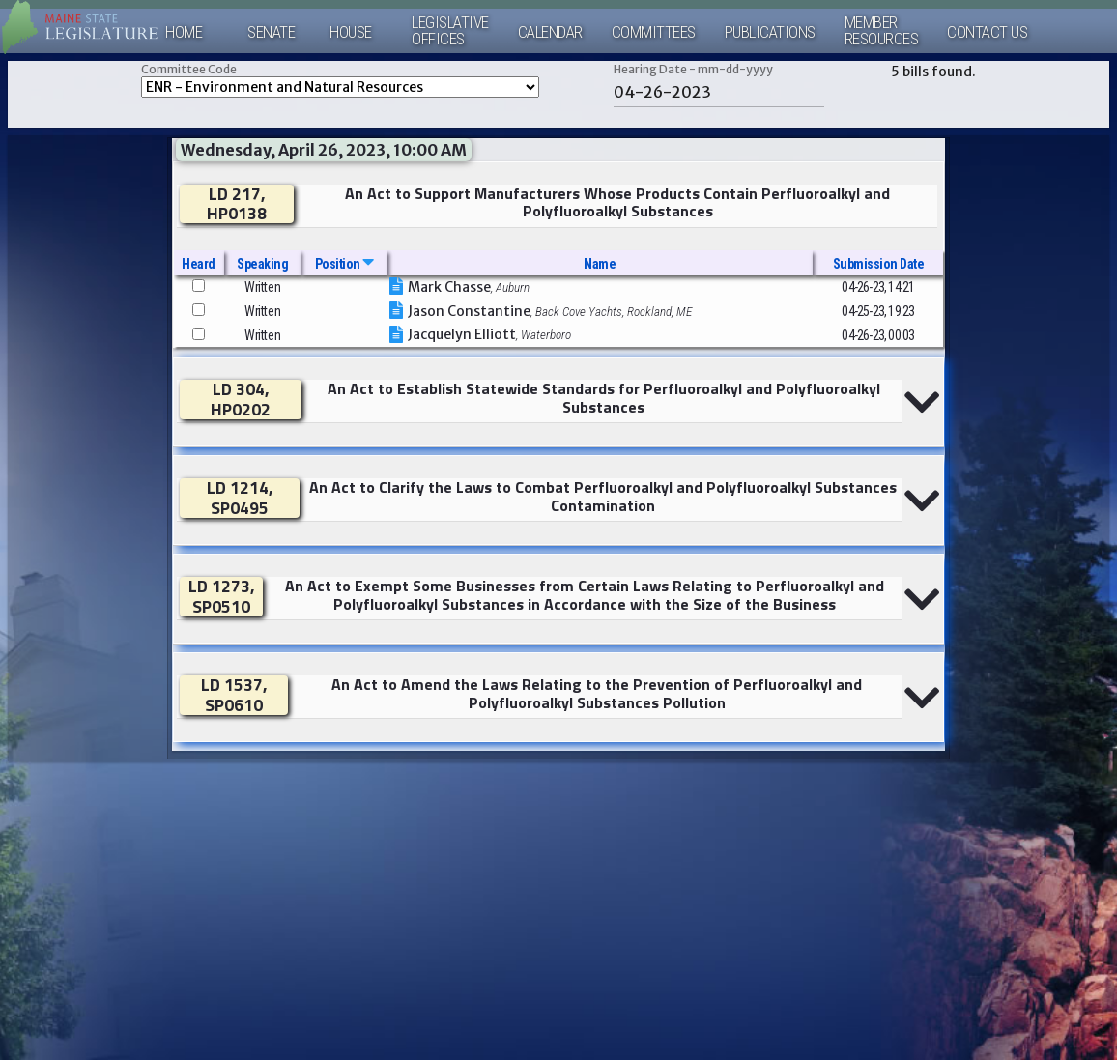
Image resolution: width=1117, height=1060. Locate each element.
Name (600, 264)
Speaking (262, 264)
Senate (271, 32)
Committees (654, 32)
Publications (770, 32)
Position (344, 264)
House (350, 32)
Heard (198, 264)
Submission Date (879, 264)
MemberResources (882, 30)
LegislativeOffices (450, 30)
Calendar (550, 32)
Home (183, 32)
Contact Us (987, 32)
